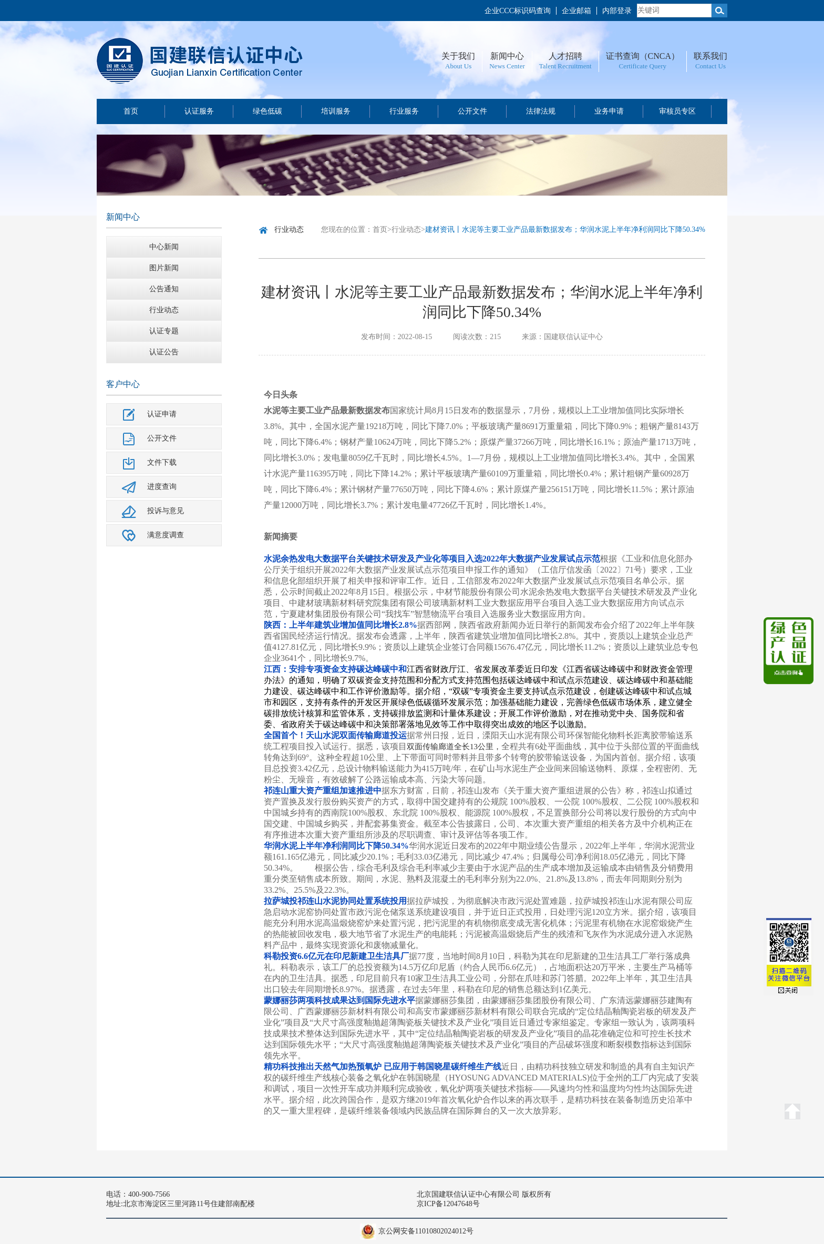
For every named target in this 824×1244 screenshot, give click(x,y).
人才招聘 (565, 56)
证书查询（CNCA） (642, 56)
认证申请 (162, 414)
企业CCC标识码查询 (518, 11)
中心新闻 (164, 247)
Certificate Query (642, 66)
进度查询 (162, 487)
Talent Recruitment (565, 66)
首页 (130, 111)
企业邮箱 (576, 11)
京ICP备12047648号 (448, 1204)
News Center (507, 66)
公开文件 (472, 111)
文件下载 (162, 462)
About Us (458, 66)
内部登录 (617, 11)
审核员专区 (677, 111)
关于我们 (458, 56)
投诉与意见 (165, 511)
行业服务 (404, 111)
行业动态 (164, 310)
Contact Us (710, 66)
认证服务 (199, 111)
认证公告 (164, 352)
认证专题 (164, 331)
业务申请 (609, 111)
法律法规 (540, 111)
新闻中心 (507, 56)
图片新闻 (164, 268)
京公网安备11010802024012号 (425, 1231)
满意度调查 (165, 535)
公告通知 (164, 289)
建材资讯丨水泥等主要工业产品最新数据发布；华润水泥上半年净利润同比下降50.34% (565, 229)
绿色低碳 (267, 111)
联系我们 (710, 56)
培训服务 (336, 111)
